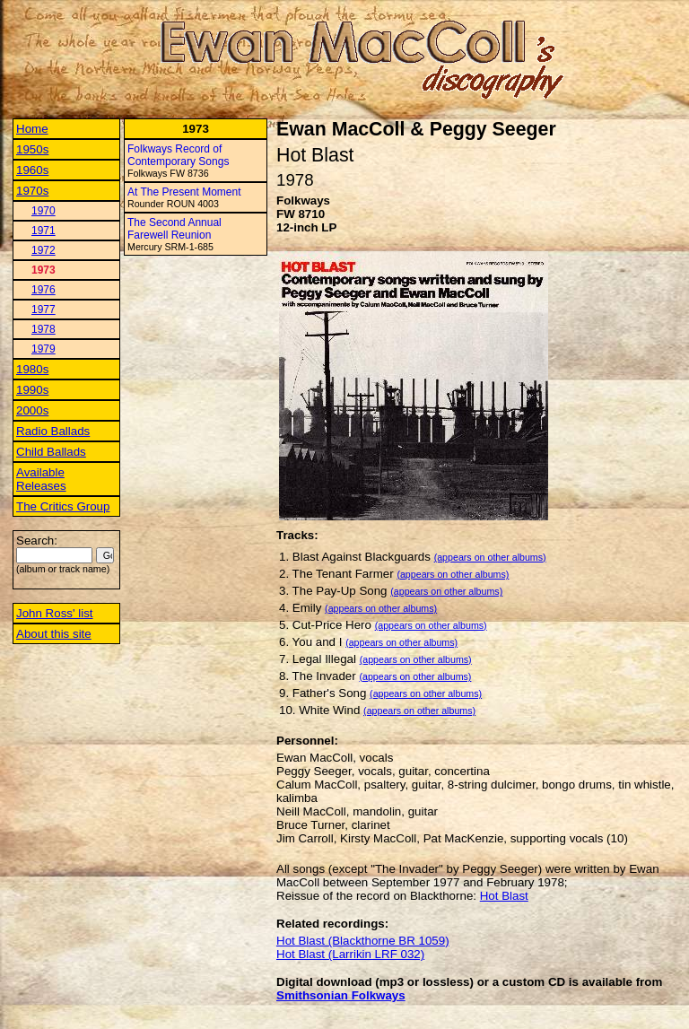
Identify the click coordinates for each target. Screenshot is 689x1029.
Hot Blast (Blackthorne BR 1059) (362, 940)
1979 (43, 349)
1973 (43, 270)
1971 (43, 230)
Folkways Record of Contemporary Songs (178, 155)
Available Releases (41, 479)
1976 (43, 289)
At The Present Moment (184, 192)
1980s (32, 369)
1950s (32, 149)
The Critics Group (62, 506)
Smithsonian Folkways (341, 995)
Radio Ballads (53, 431)
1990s (32, 390)
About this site (54, 634)
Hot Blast (504, 896)
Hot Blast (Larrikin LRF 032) (350, 954)
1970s (32, 190)
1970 (43, 211)
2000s (32, 410)
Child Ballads (51, 451)
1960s (32, 170)
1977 (43, 309)
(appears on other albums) (490, 557)
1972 (43, 250)
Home (32, 128)
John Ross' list (54, 613)
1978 (43, 329)
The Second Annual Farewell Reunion (174, 228)
